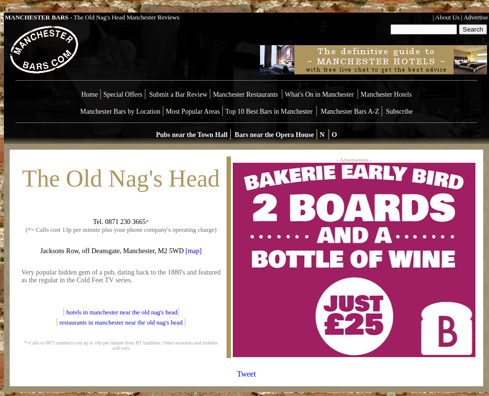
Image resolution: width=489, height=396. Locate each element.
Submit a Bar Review (178, 94)
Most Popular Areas (193, 111)
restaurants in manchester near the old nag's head (121, 322)
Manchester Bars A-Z (350, 111)
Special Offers (123, 94)
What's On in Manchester (319, 94)
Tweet (246, 374)
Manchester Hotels (385, 94)
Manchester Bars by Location (120, 111)
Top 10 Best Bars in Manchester (268, 111)
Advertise (475, 17)
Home (89, 94)
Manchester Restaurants (245, 94)
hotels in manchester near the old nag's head (122, 312)
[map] (193, 251)
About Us (447, 17)
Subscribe (399, 111)
